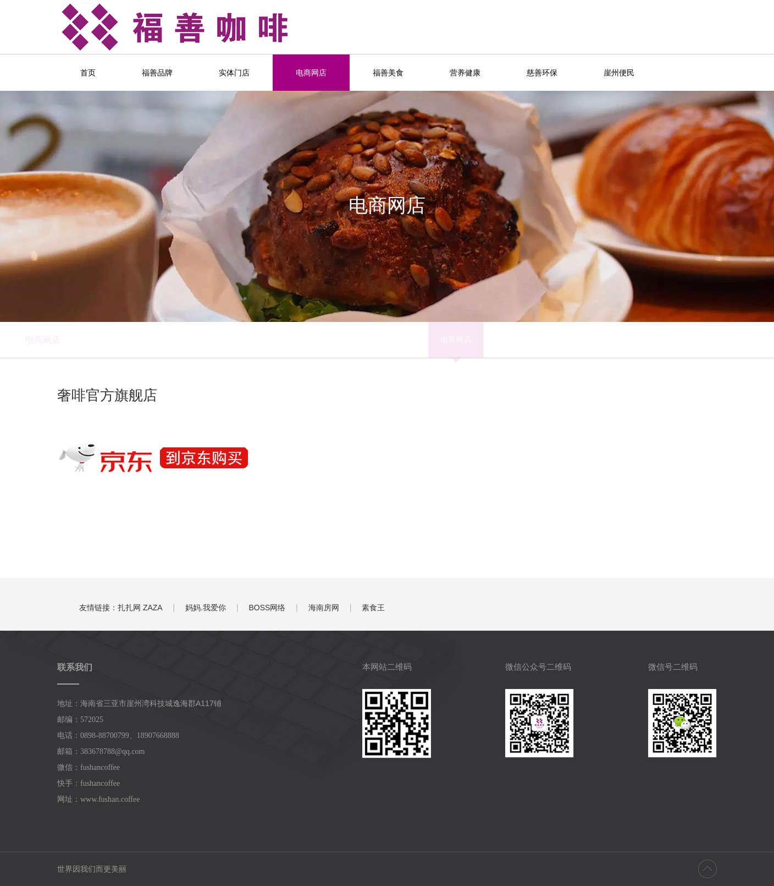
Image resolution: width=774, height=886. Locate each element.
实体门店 (234, 72)
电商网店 (311, 72)
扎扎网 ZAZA (140, 607)
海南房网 (323, 607)
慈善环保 (542, 72)
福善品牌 (157, 72)
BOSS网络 (266, 607)
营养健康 (465, 72)
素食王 (373, 607)
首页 (88, 72)
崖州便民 (619, 72)
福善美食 (388, 72)
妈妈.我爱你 (205, 607)
